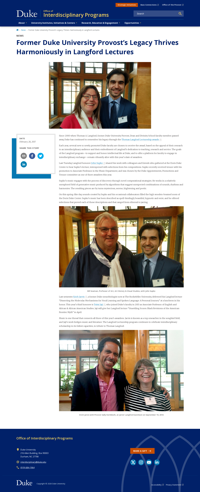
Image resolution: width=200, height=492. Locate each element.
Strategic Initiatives (127, 5)
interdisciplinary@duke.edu (33, 462)
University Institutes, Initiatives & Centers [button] (53, 22)
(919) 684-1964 (27, 467)
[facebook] (32, 156)
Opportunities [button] (131, 22)
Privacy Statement (173, 485)
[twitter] (40, 156)
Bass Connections (149, 5)
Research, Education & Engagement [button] (100, 22)
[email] (24, 156)
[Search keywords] (155, 13)
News (23, 30)
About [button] (21, 22)
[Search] (180, 13)
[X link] (133, 462)
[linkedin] (24, 164)
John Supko (97, 163)
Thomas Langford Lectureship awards (140, 139)
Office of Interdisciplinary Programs (44, 438)
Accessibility (156, 485)
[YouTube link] (149, 462)
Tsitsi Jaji (98, 304)
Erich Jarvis (79, 296)
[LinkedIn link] (157, 462)
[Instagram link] (141, 462)
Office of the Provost (171, 5)
